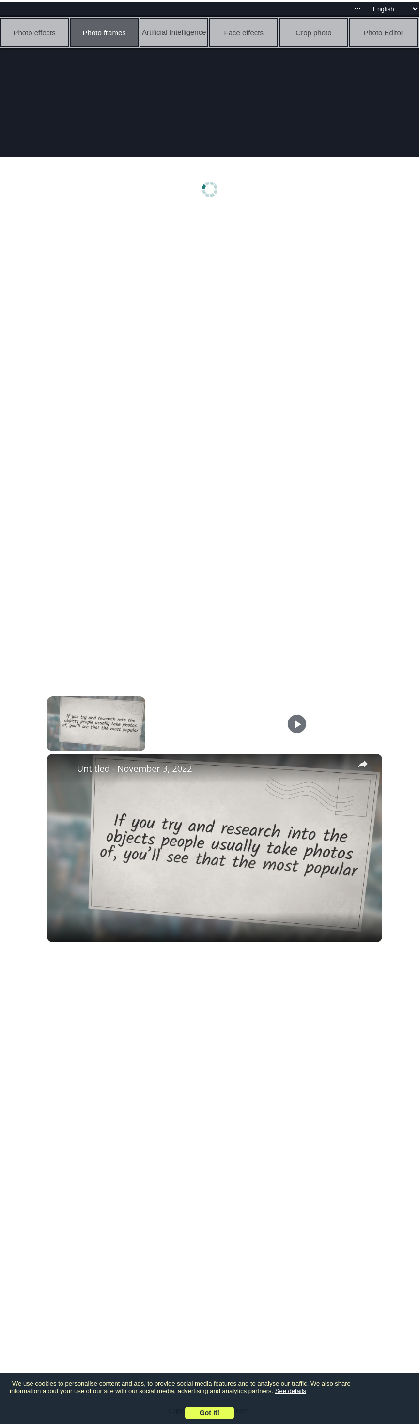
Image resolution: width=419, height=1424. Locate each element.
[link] (62, 769)
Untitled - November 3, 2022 (134, 768)
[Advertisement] (212, 289)
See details (290, 1390)
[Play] (297, 724)
